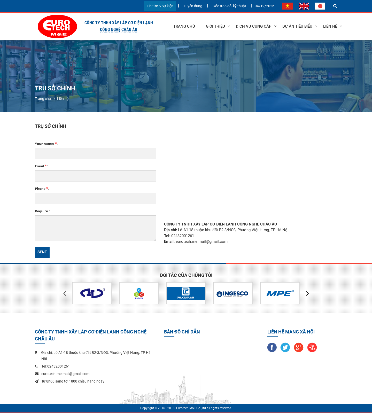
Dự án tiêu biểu (297, 26)
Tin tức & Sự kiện (160, 6)
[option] (92, 293)
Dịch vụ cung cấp (254, 26)
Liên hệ (62, 99)
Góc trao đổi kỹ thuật (229, 6)
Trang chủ (184, 26)
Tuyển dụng (193, 6)
